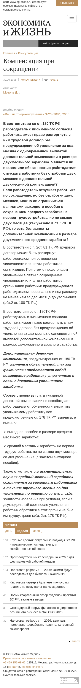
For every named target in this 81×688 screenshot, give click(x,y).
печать (51, 79)
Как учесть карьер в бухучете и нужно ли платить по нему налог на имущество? (39, 584)
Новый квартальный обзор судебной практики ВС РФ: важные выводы (43, 597)
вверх (74, 641)
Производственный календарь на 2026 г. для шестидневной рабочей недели (42, 559)
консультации (30, 79)
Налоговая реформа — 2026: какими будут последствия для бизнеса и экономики (41, 572)
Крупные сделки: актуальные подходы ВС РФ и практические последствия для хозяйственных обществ (42, 544)
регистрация (60, 43)
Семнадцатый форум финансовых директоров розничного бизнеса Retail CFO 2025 (43, 610)
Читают (11, 525)
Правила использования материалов (27, 658)
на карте (13, 666)
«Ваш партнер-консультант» (36, 114)
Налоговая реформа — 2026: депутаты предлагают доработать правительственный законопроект (42, 625)
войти (46, 43)
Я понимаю (67, 2)
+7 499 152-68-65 (14, 662)
